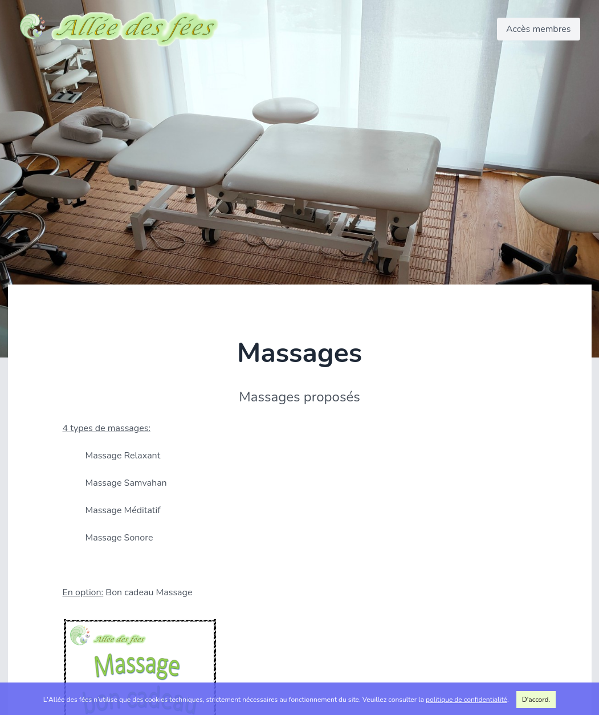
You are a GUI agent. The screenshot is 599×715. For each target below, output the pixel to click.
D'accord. (536, 699)
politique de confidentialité (466, 699)
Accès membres (538, 29)
